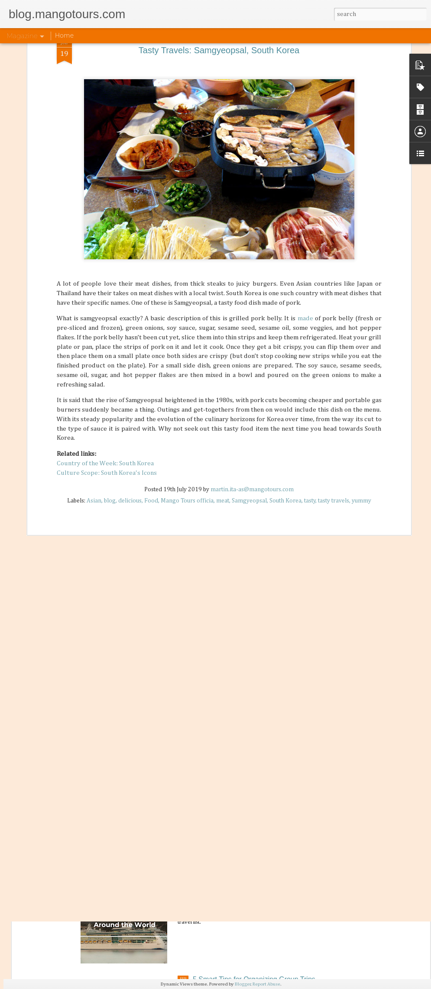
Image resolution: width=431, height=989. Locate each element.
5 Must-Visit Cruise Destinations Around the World (269, 880)
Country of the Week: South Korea (105, 314)
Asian (94, 352)
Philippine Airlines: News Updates (244, 782)
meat (222, 352)
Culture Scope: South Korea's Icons (107, 323)
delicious (130, 352)
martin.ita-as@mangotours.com (252, 341)
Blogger (243, 984)
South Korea (285, 352)
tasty (310, 352)
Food (151, 352)
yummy (361, 352)
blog (110, 352)
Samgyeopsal (249, 352)
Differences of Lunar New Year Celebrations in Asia (271, 683)
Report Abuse (266, 984)
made (306, 169)
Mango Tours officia (187, 352)
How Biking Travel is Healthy (237, 584)
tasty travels (333, 352)
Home (64, 35)
